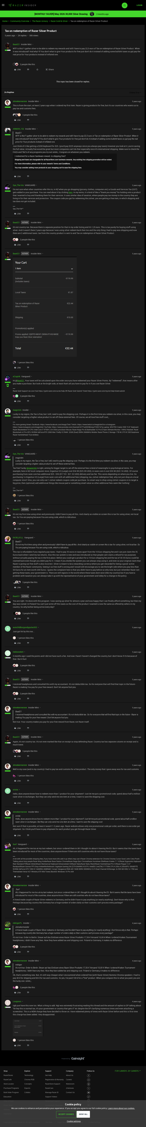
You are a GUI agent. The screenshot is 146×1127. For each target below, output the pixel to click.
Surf (15, 844)
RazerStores (8, 1075)
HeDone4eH (18, 651)
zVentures (70, 1088)
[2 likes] (24, 64)
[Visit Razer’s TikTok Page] (88, 1097)
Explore (27, 1071)
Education (7, 1096)
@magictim (31, 468)
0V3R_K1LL (18, 537)
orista (15, 789)
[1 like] (23, 362)
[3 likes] (25, 114)
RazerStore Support (52, 1084)
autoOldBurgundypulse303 (25, 627)
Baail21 (16, 44)
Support (48, 1071)
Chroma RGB (29, 1079)
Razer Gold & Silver (59, 21)
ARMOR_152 (18, 128)
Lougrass (17, 1001)
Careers (69, 1079)
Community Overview (19, 21)
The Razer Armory (40, 21)
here (70, 192)
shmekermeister (20, 101)
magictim (17, 410)
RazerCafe (8, 1079)
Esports (27, 1088)
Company (69, 1071)
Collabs (27, 1092)
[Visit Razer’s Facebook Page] (88, 1075)
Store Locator (9, 1084)
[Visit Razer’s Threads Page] (88, 1084)
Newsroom (70, 1084)
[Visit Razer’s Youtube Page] (88, 1092)
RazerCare (49, 1088)
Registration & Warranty (54, 1079)
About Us (69, 1075)
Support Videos (51, 1096)
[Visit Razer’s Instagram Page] (88, 1080)
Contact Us (70, 1092)
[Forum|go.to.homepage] (22, 5)
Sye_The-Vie (18, 185)
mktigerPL (17, 923)
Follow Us (90, 1071)
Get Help (48, 1075)
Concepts (28, 1084)
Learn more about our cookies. (121, 1108)
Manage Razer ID (51, 1092)
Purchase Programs (11, 1088)
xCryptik (16, 376)
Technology (28, 1075)
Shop (6, 1071)
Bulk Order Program (11, 1092)
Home (5, 21)
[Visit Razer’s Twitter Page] (88, 1088)
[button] (3, 6)
